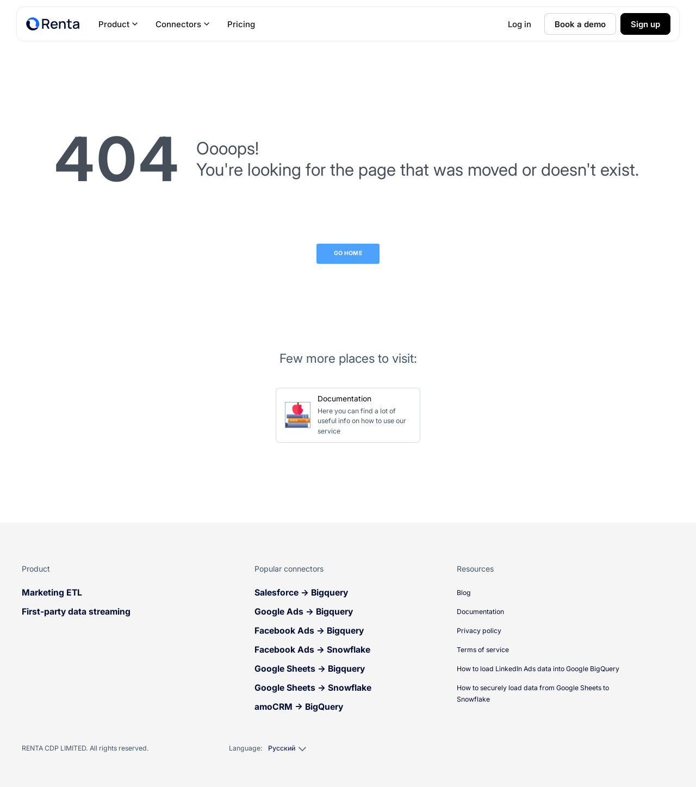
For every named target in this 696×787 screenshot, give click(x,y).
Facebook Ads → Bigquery (309, 630)
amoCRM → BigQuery (298, 707)
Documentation (480, 612)
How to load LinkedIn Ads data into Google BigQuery (538, 669)
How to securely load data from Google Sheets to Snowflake (533, 693)
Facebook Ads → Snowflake (312, 650)
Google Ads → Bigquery (303, 611)
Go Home (348, 253)
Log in (519, 24)
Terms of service (483, 650)
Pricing (241, 24)
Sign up (645, 24)
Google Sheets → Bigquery (309, 669)
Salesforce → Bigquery (301, 592)
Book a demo (580, 24)
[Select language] (286, 748)
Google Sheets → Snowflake (312, 688)
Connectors (183, 24)
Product (118, 24)
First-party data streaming (76, 611)
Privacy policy (479, 631)
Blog (464, 592)
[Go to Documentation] (348, 415)
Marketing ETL (52, 592)
